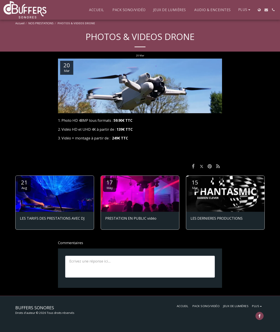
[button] (266, 10)
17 (109, 184)
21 (24, 184)
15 (194, 184)
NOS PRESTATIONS (41, 23)
